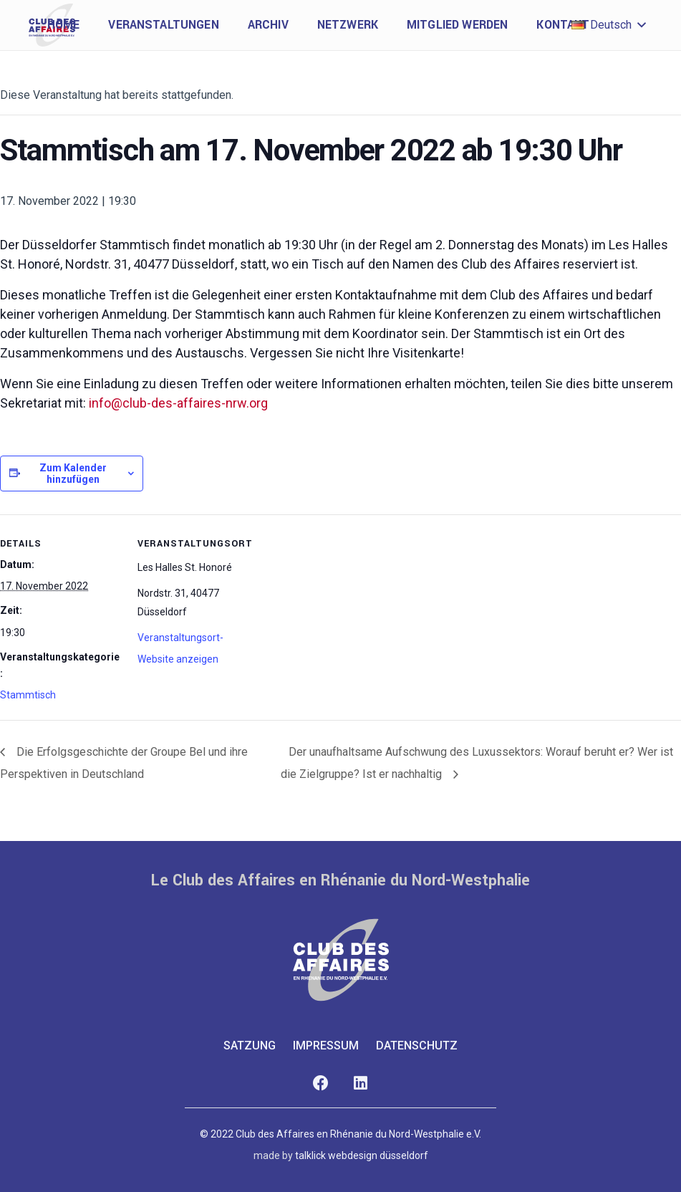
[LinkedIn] (360, 1083)
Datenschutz (417, 1045)
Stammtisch (28, 695)
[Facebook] (321, 1083)
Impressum (326, 1045)
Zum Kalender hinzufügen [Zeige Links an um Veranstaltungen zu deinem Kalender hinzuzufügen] (73, 473)
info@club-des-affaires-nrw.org (178, 402)
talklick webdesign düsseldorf (361, 1155)
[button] (608, 25)
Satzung (249, 1045)
